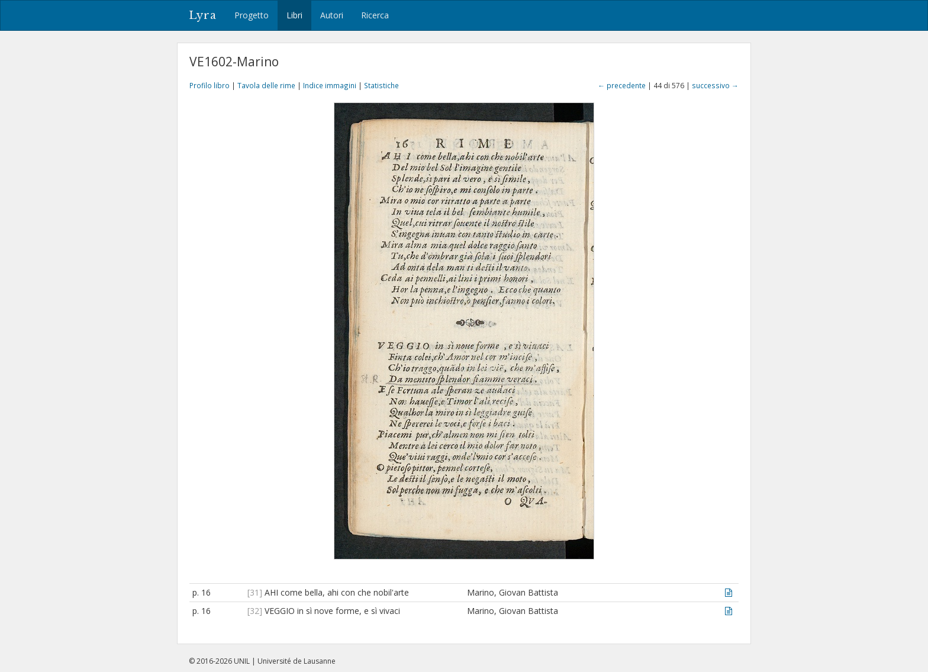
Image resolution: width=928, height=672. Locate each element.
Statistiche (381, 85)
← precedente (622, 85)
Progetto (251, 15)
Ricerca (375, 15)
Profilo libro (209, 85)
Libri (294, 15)
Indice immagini (329, 85)
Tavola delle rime (266, 85)
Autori (331, 15)
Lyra (203, 15)
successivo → (715, 85)
